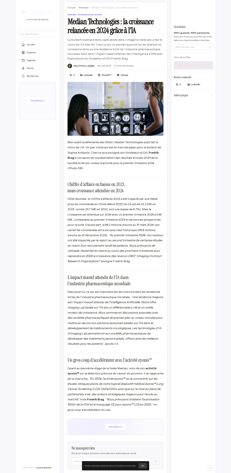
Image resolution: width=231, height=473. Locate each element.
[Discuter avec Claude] (122, 75)
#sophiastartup (86, 14)
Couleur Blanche (43, 467)
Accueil (71, 7)
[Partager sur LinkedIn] (86, 75)
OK (142, 466)
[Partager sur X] (72, 75)
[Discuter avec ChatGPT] (105, 75)
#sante (98, 14)
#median (84, 7)
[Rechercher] (40, 34)
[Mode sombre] (210, 467)
